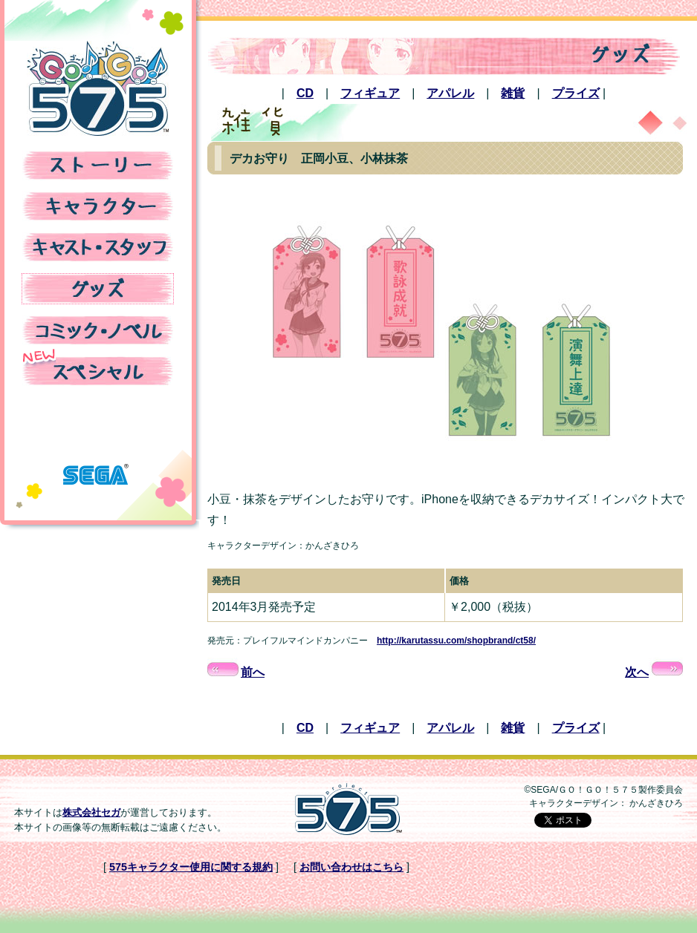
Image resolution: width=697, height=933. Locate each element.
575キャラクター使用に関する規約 (191, 867)
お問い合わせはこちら (351, 867)
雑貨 (513, 93)
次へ (654, 672)
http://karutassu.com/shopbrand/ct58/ (456, 640)
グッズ (97, 289)
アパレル (450, 93)
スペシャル (97, 371)
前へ (236, 672)
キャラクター (97, 206)
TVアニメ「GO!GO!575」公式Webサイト (98, 88)
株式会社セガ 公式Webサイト (96, 467)
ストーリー (97, 165)
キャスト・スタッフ (97, 247)
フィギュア (370, 93)
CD (305, 93)
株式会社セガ (91, 812)
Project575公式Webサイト (348, 809)
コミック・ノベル (97, 330)
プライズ (576, 93)
